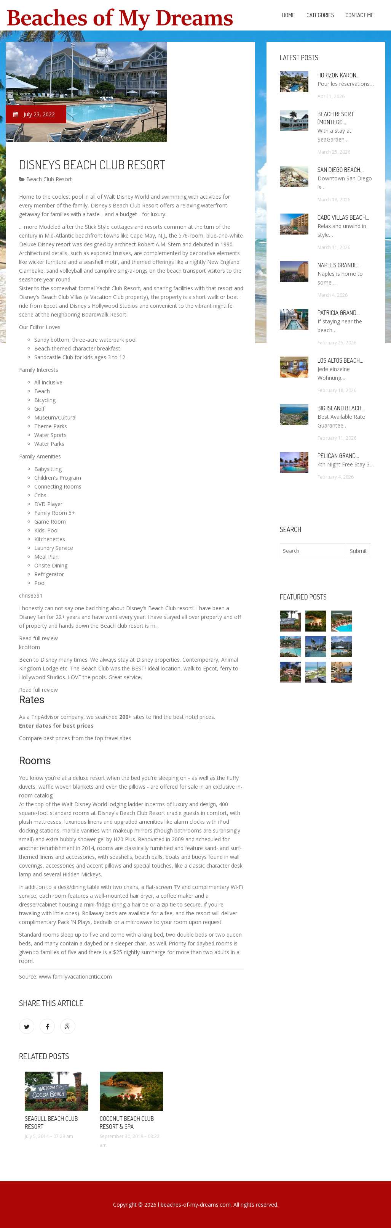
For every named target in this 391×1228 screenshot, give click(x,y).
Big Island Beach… (341, 408)
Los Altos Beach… (340, 360)
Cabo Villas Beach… (343, 217)
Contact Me (359, 15)
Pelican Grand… (338, 456)
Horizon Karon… (339, 75)
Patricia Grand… (339, 313)
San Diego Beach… (341, 170)
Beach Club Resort (45, 179)
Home (288, 15)
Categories (320, 15)
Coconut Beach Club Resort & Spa (127, 1122)
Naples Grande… (339, 265)
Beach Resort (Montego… (336, 118)
